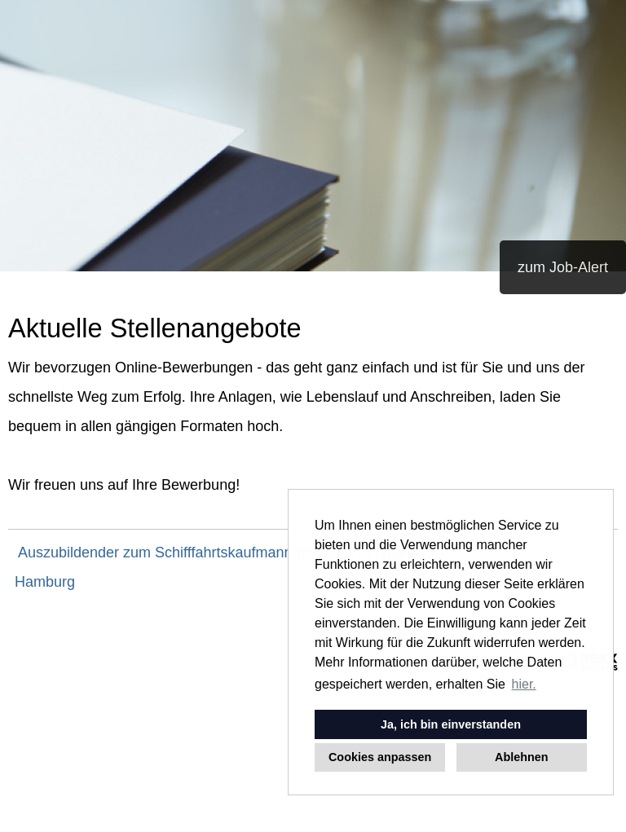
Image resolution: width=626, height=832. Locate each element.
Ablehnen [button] (522, 757)
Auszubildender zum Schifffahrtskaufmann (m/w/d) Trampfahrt (219, 552)
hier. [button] (524, 684)
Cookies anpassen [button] (379, 757)
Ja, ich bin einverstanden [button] (451, 724)
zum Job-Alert (563, 267)
